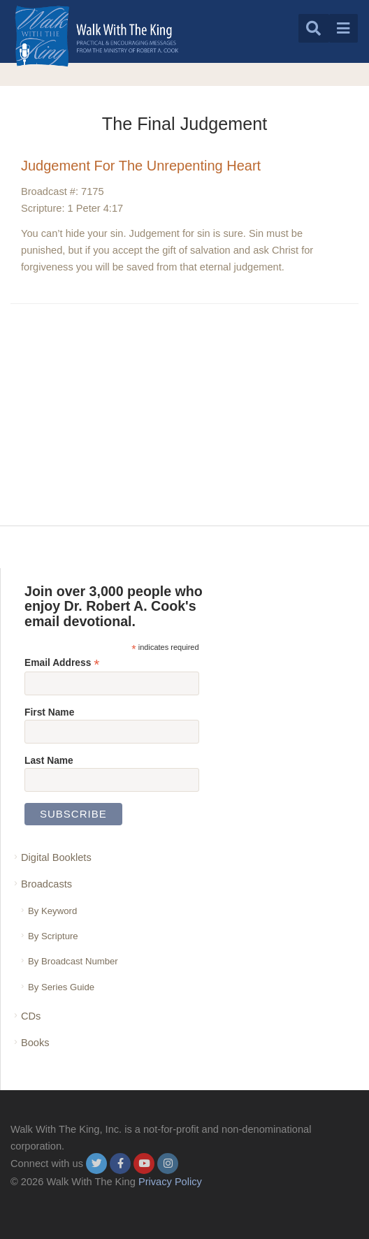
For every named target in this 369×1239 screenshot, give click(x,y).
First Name (49, 712)
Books (35, 1042)
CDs (31, 1016)
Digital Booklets (56, 857)
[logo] (96, 36)
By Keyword (52, 911)
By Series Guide (61, 987)
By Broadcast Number (73, 961)
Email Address (61, 662)
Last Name (48, 760)
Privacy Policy (170, 1181)
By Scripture (53, 936)
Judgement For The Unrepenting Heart (141, 165)
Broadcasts (46, 884)
